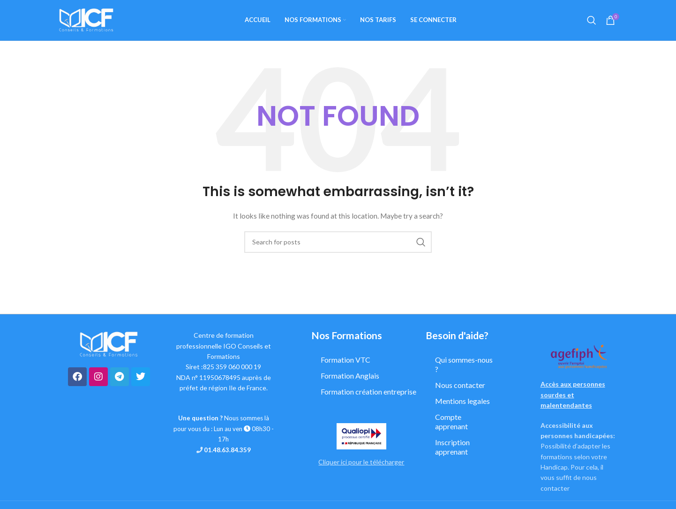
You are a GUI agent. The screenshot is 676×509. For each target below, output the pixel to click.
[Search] (591, 21)
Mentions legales (462, 402)
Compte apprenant (451, 423)
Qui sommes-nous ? (464, 366)
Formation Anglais (350, 377)
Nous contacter (460, 386)
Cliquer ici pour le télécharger (361, 464)
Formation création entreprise (368, 393)
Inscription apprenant (452, 449)
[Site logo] (86, 20)
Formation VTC (345, 361)
